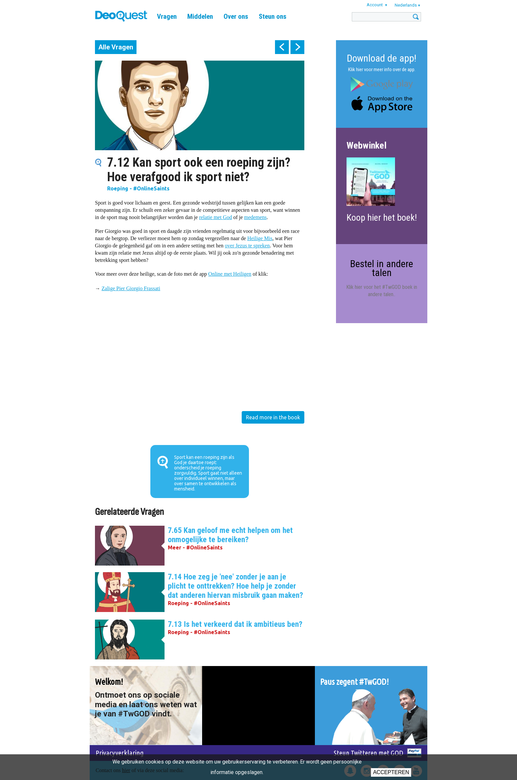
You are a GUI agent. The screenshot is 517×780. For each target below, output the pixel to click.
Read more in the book (273, 417)
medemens (255, 217)
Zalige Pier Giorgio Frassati (131, 288)
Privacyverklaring (120, 753)
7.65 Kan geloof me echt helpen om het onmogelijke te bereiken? (230, 535)
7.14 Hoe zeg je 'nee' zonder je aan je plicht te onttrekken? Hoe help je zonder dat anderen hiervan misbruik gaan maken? (235, 586)
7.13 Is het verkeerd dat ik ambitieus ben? (235, 624)
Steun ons (273, 16)
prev (282, 47)
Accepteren (391, 772)
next (297, 47)
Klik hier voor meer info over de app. (381, 69)
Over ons (236, 16)
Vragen (167, 16)
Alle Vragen (115, 47)
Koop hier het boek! (382, 217)
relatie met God (215, 217)
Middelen (200, 16)
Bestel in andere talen (381, 268)
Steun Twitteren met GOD (368, 753)
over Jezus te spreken (247, 245)
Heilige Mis (259, 238)
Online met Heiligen (230, 274)
